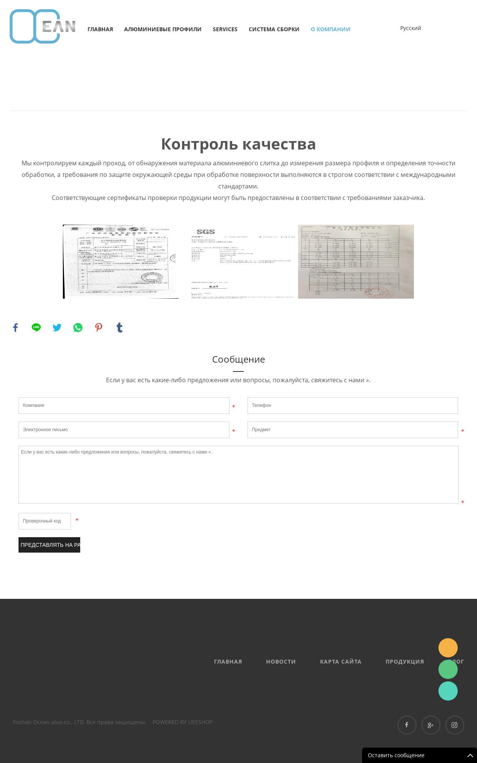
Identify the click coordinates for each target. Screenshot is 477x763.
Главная (100, 29)
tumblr (119, 327)
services (225, 29)
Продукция (405, 661)
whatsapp (78, 327)
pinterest (99, 327)
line (36, 327)
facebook (15, 327)
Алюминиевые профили (163, 29)
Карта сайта (341, 661)
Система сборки (274, 29)
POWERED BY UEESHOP (182, 722)
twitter (57, 327)
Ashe (448, 691)
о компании (331, 29)
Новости (281, 661)
